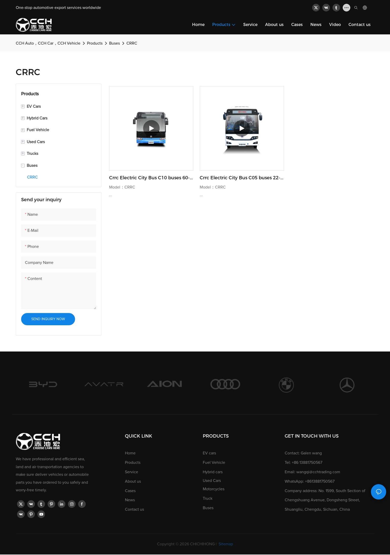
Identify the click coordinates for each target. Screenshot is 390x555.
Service (131, 472)
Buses (114, 43)
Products (95, 43)
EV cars (209, 453)
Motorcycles (213, 489)
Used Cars (212, 481)
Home (130, 453)
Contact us (134, 509)
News (130, 500)
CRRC (131, 43)
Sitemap (225, 544)
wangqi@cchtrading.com (318, 472)
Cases (130, 491)
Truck (207, 498)
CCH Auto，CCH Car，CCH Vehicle (48, 43)
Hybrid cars (213, 472)
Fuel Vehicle (214, 463)
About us (133, 481)
